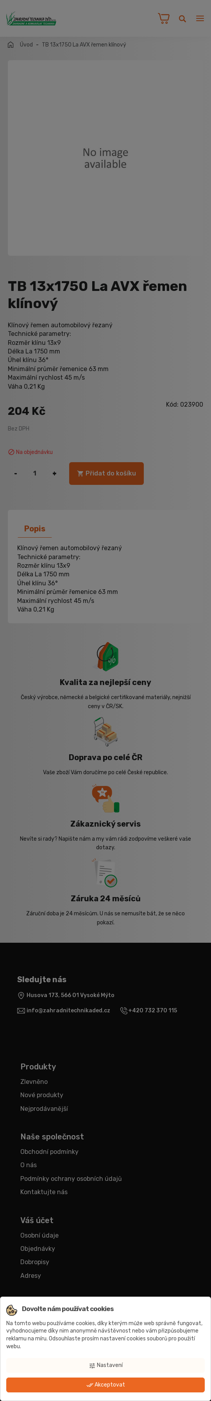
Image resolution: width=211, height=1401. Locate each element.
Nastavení (106, 1365)
